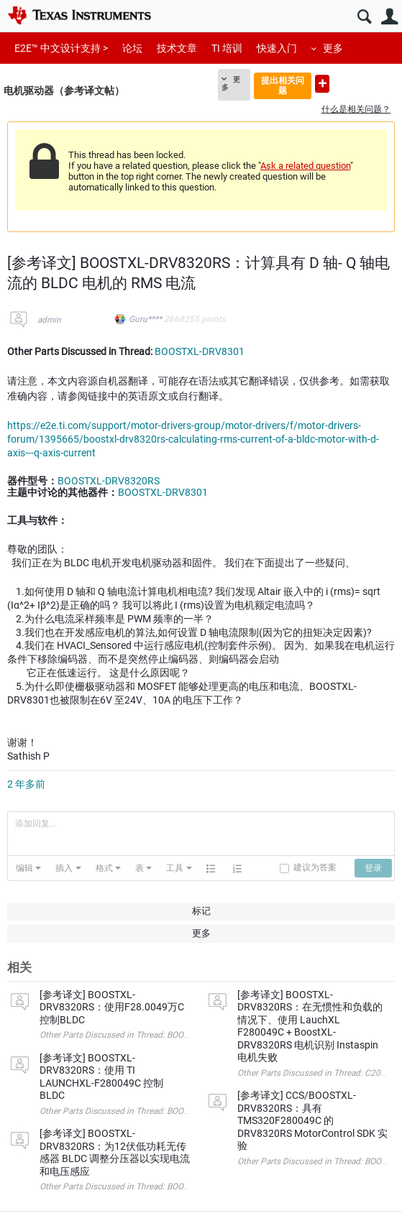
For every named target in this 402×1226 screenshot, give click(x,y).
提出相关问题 (282, 85)
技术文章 (177, 48)
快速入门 (277, 48)
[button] (28, 868)
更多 (333, 48)
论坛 (132, 48)
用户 (389, 16)
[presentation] (28, 868)
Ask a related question (305, 165)
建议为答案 (315, 867)
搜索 (364, 16)
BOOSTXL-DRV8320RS (109, 481)
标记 (201, 910)
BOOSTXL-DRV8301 (200, 351)
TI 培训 (226, 48)
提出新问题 (322, 84)
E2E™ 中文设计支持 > (61, 48)
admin (49, 320)
